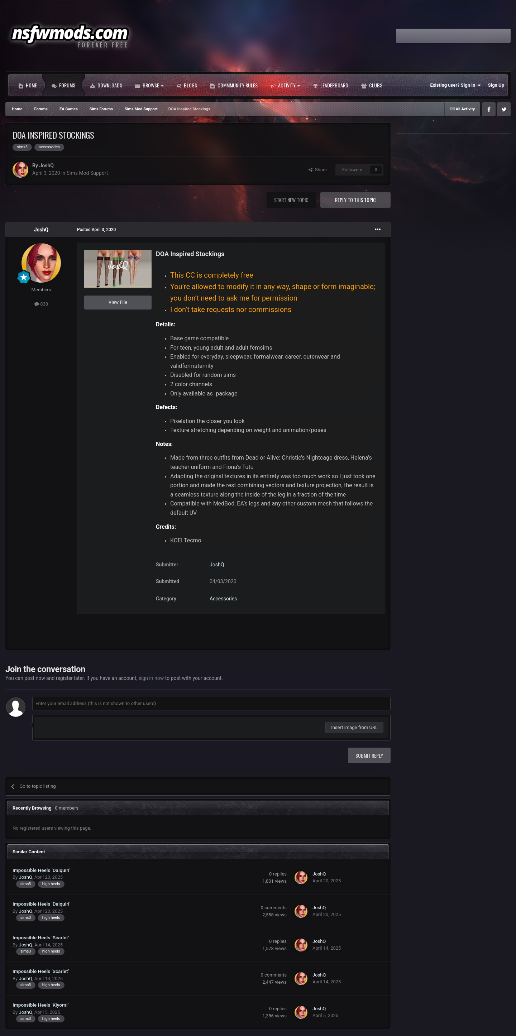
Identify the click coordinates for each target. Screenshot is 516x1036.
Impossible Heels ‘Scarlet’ (41, 937)
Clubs (372, 85)
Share (318, 169)
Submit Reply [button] (369, 755)
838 (41, 304)
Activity (285, 85)
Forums (63, 85)
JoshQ (46, 165)
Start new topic (291, 199)
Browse (149, 85)
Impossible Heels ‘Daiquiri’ (41, 870)
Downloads (106, 85)
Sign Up (496, 85)
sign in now (151, 678)
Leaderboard (330, 85)
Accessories (223, 598)
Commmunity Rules (234, 85)
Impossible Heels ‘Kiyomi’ (40, 1005)
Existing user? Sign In (455, 85)
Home (27, 85)
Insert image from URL (354, 727)
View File (118, 302)
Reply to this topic (355, 199)
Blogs (187, 85)
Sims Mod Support (87, 173)
